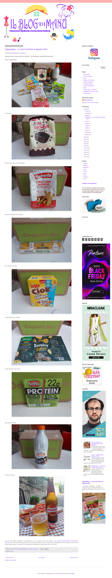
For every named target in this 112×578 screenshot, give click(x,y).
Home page (42, 557)
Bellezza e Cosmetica (89, 80)
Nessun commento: (33, 548)
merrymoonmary (60, 573)
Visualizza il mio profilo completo (90, 102)
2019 (85, 143)
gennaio (87, 134)
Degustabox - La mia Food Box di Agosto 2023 (26, 49)
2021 (85, 139)
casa (85, 169)
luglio (86, 121)
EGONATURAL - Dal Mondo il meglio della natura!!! (98, 466)
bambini (85, 163)
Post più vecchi (74, 557)
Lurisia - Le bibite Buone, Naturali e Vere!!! (97, 455)
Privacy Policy (87, 93)
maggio (87, 125)
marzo (87, 130)
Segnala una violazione (89, 183)
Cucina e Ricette (88, 76)
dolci (85, 173)
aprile (86, 128)
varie (85, 178)
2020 (85, 141)
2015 (85, 152)
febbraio (87, 132)
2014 (85, 154)
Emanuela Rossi (88, 100)
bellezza (86, 165)
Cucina (11, 551)
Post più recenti (9, 557)
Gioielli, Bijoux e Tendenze (90, 89)
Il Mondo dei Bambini (89, 85)
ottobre (87, 111)
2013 (85, 156)
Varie (85, 87)
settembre (88, 113)
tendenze (86, 177)
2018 (85, 146)
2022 (85, 137)
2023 (85, 109)
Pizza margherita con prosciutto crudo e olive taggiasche (97, 444)
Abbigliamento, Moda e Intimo (91, 91)
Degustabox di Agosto (19, 53)
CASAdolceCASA (88, 84)
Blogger (72, 573)
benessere (86, 167)
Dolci (85, 78)
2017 (85, 148)
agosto (87, 115)
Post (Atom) (13, 560)
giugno (87, 123)
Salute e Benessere (88, 82)
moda (85, 175)
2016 (85, 150)
